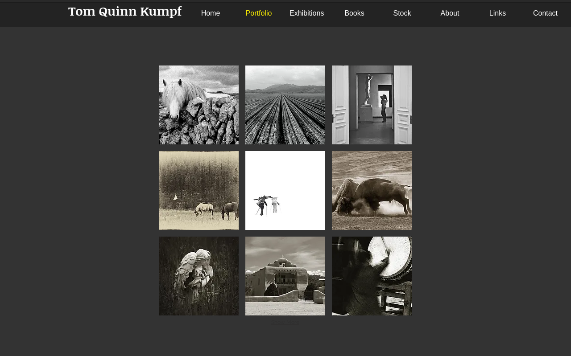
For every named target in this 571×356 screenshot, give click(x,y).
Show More (285, 322)
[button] (199, 104)
